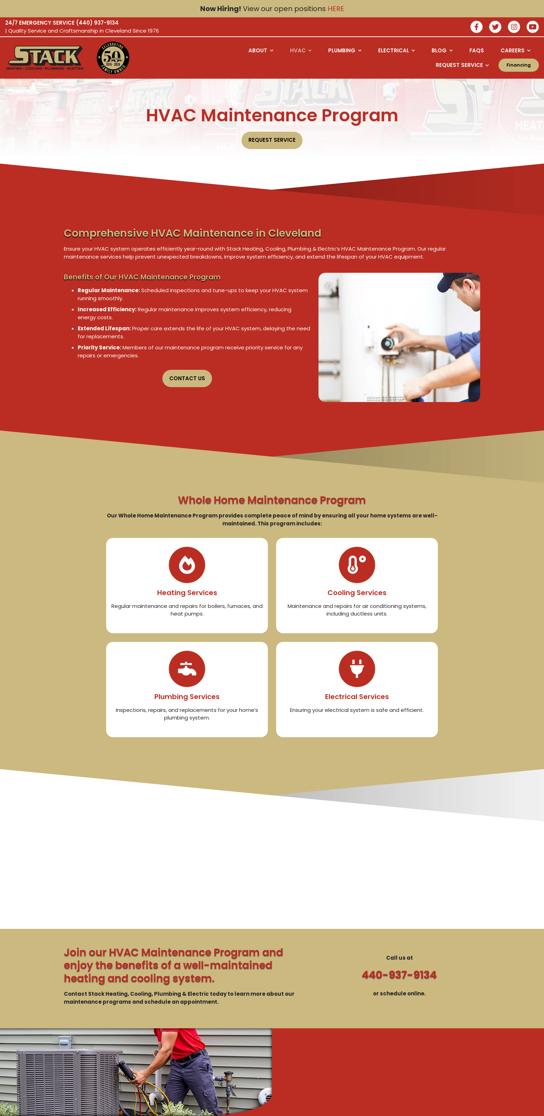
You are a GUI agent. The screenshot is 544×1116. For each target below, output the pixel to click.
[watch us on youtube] (533, 27)
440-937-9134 (399, 975)
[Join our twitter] (495, 27)
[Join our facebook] (476, 27)
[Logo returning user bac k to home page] (45, 58)
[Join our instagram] (514, 27)
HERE (336, 9)
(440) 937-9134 (97, 22)
